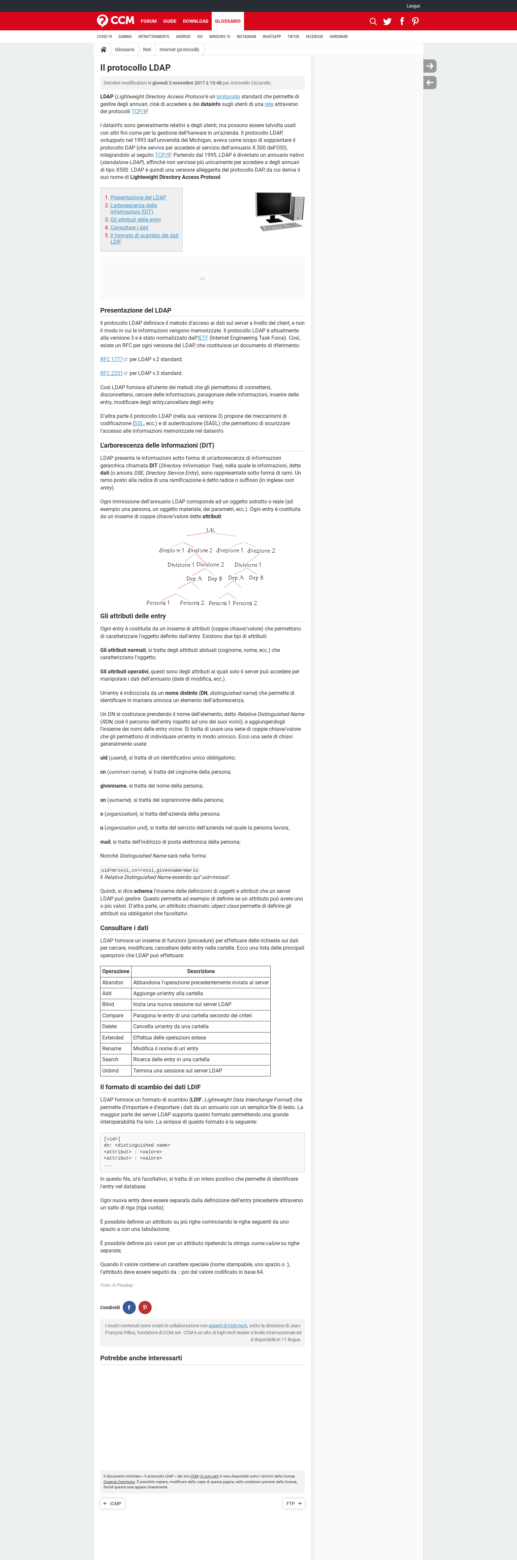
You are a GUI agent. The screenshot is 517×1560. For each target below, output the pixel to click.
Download (195, 21)
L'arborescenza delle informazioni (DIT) (133, 208)
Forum (149, 21)
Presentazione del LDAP (138, 197)
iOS (199, 36)
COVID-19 (104, 36)
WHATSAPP (272, 36)
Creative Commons (119, 1482)
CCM (194, 1476)
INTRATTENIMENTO (153, 36)
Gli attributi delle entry (135, 220)
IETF (203, 338)
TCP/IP (139, 111)
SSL (139, 423)
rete (269, 104)
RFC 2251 (111, 373)
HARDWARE (339, 36)
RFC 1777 (111, 359)
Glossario (228, 21)
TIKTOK (293, 36)
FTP (291, 1503)
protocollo (228, 96)
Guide (169, 21)
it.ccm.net (209, 1476)
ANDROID (183, 36)
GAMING (125, 36)
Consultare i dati (129, 227)
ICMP (115, 1503)
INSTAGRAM (246, 36)
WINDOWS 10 (219, 36)
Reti (147, 49)
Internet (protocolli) (179, 49)
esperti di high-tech (228, 1325)
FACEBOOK (314, 36)
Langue (413, 6)
